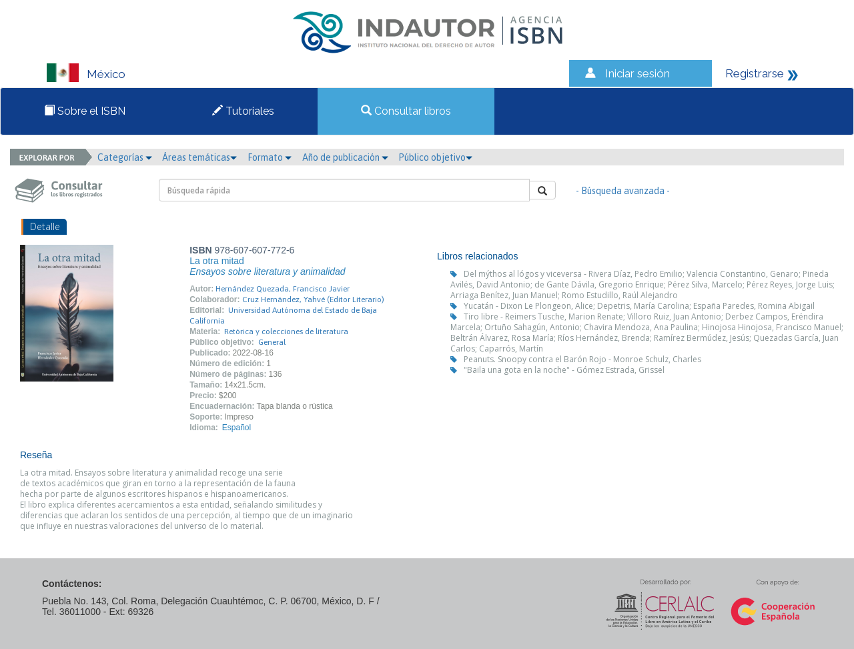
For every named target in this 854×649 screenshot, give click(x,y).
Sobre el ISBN (84, 111)
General (272, 342)
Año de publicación (345, 157)
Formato (270, 157)
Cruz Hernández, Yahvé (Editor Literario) (313, 299)
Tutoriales (243, 111)
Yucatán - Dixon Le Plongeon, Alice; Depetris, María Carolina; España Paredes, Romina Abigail (639, 305)
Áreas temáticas (199, 157)
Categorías (124, 157)
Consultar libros (406, 111)
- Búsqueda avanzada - (623, 190)
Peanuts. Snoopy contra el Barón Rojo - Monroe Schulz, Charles (582, 359)
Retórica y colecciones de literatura (286, 331)
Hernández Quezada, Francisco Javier (283, 288)
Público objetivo (435, 157)
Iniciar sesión (637, 73)
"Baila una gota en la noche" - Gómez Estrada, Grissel (564, 370)
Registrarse (754, 73)
